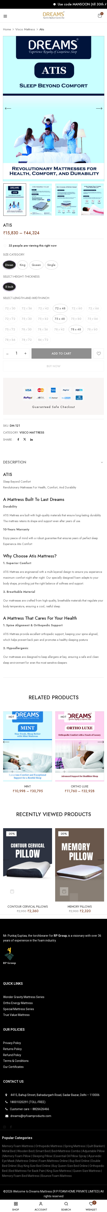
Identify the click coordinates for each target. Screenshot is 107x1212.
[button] (100, 16)
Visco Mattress (25, 29)
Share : (8, 438)
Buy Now (53, 364)
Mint (27, 785)
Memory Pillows (80, 904)
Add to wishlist (99, 351)
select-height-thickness (21, 276)
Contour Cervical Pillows (27, 904)
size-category (13, 254)
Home (7, 29)
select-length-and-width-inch (26, 297)
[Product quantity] (16, 351)
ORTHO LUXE (79, 785)
